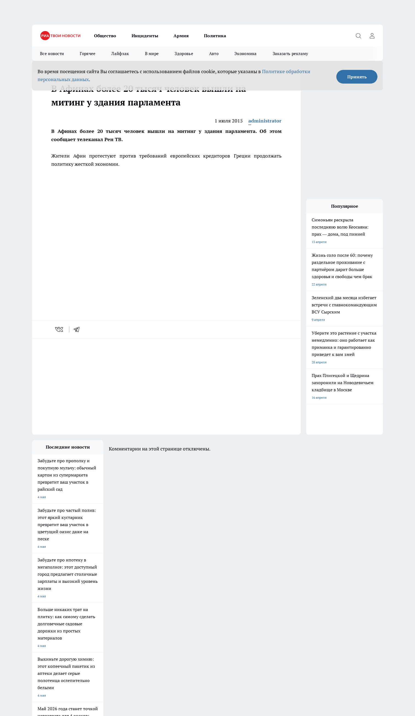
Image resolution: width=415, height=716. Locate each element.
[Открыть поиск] (358, 35)
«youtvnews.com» (72, 615)
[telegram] (78, 329)
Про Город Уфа (184, 576)
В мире (152, 53)
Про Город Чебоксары (49, 569)
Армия (181, 35)
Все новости (52, 53)
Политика (215, 35)
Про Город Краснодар (143, 588)
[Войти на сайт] (371, 35)
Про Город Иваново (235, 569)
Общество (105, 35)
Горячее (87, 53)
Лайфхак (120, 53)
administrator (265, 121)
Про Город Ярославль (143, 569)
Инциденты (145, 35)
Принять (357, 76)
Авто (213, 53)
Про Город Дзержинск (49, 588)
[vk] (59, 329)
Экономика (245, 53)
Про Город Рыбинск (141, 576)
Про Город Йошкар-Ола (50, 576)
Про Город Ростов (187, 588)
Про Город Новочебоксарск (100, 569)
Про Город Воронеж (188, 569)
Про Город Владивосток (97, 588)
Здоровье (184, 53)
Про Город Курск (92, 576)
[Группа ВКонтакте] (272, 577)
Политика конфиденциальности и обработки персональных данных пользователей (96, 673)
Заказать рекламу (290, 53)
